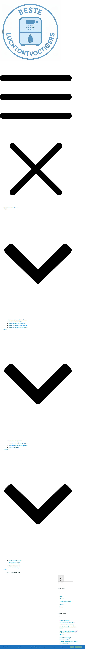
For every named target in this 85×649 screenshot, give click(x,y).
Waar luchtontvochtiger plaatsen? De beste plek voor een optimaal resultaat (68, 632)
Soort (61, 607)
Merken (62, 599)
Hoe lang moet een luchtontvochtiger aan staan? (67, 621)
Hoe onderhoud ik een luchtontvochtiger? (65, 638)
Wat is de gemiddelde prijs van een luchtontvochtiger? (68, 642)
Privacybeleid (78, 646)
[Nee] (83, 647)
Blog (61, 596)
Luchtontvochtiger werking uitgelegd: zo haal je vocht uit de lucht (68, 626)
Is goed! (72, 646)
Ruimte (61, 604)
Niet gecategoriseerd (65, 601)
